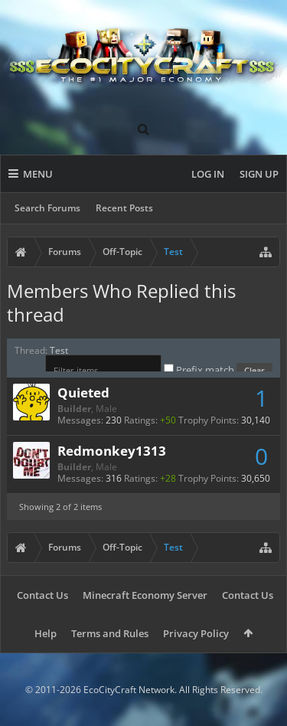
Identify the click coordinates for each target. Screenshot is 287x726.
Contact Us (42, 595)
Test (59, 350)
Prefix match (200, 370)
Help (45, 633)
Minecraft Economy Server (145, 595)
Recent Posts (124, 207)
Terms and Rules (109, 633)
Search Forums (47, 207)
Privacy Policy (196, 633)
